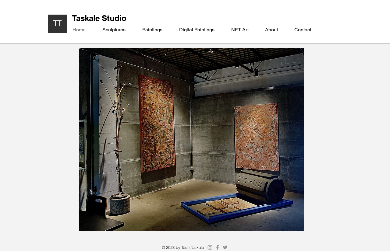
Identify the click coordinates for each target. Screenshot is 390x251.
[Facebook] (217, 247)
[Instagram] (210, 247)
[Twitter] (225, 247)
